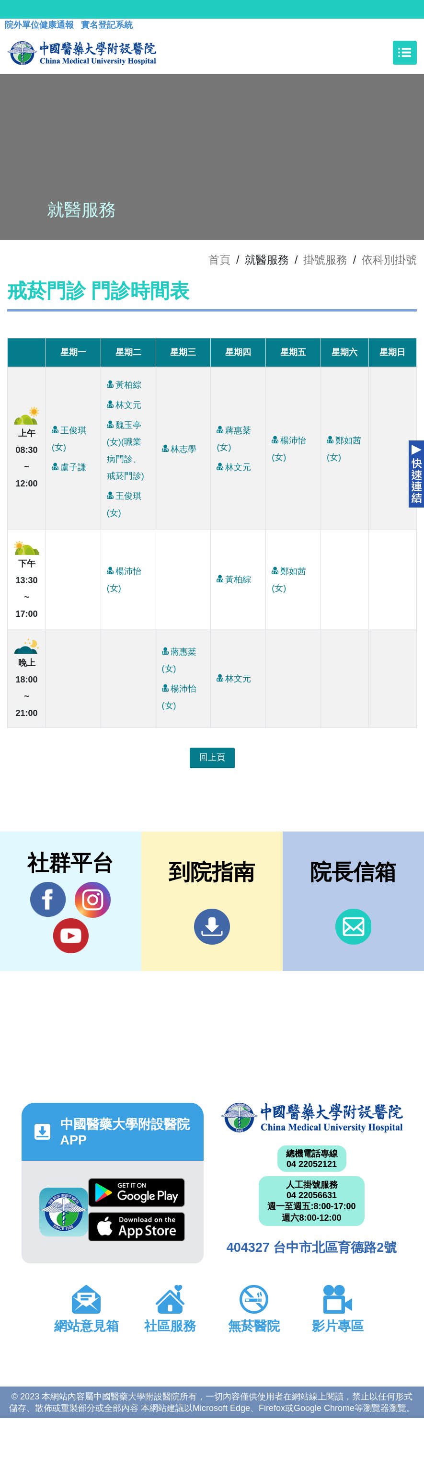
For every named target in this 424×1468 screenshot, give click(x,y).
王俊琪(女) (69, 436)
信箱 (353, 927)
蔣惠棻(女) (234, 436)
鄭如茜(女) (344, 446)
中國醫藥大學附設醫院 (312, 1117)
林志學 (179, 448)
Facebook (48, 899)
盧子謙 (69, 466)
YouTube (71, 935)
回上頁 (212, 757)
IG (93, 900)
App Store (136, 1226)
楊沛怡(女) (289, 446)
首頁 (219, 260)
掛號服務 (325, 260)
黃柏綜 (124, 384)
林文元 (124, 404)
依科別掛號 (389, 260)
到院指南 (212, 927)
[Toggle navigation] (405, 53)
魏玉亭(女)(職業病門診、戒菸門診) (125, 448)
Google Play (136, 1192)
